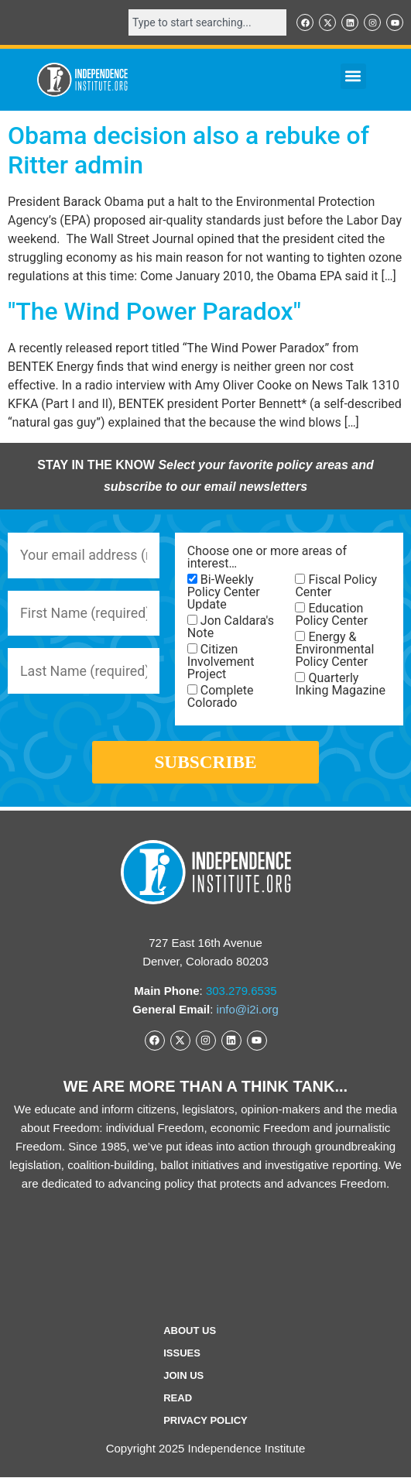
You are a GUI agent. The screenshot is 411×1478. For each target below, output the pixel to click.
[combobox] (207, 22)
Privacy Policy (205, 1421)
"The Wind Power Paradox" (154, 311)
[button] (353, 76)
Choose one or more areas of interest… (267, 557)
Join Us (183, 1376)
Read (177, 1398)
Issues (181, 1354)
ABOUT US (189, 1331)
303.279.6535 (241, 991)
